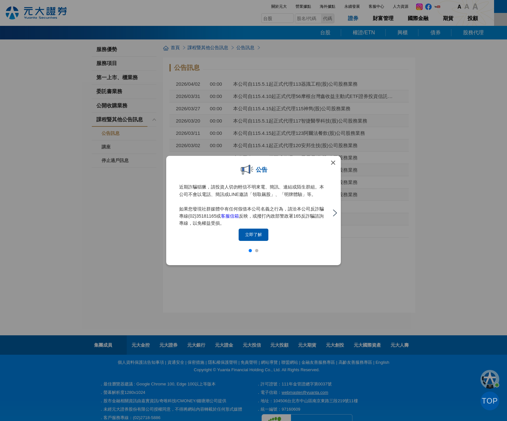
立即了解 (253, 234)
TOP (490, 401)
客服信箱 (230, 216)
